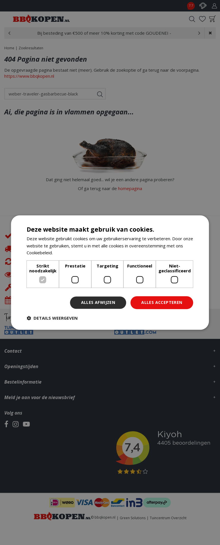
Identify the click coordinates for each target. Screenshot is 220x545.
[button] (52, 318)
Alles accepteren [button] (161, 302)
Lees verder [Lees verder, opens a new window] (66, 253)
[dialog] (110, 272)
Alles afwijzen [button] (98, 302)
